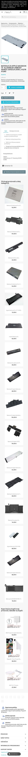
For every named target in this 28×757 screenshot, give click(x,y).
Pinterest (13, 93)
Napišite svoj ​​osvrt (7, 98)
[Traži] (14, 16)
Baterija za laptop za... (14, 520)
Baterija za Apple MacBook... (14, 415)
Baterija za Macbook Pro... (14, 231)
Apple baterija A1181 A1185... (14, 546)
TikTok (2, 701)
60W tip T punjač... (14, 685)
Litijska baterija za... (14, 336)
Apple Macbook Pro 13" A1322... (14, 310)
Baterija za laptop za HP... (14, 363)
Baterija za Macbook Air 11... (14, 494)
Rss (10, 697)
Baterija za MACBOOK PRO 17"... (14, 599)
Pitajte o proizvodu (11, 102)
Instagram (23, 697)
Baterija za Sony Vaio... (14, 258)
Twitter (6, 697)
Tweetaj (9, 93)
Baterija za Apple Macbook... (14, 389)
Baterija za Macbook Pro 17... (14, 284)
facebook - (4, 755)
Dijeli (5, 93)
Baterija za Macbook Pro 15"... (14, 205)
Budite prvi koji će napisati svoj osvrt (14, 172)
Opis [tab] (5, 131)
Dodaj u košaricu (15, 87)
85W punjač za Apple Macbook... (14, 633)
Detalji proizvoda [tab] (14, 131)
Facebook (2, 697)
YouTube (15, 697)
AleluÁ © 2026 (5, 752)
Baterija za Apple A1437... (14, 441)
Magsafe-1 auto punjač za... (14, 659)
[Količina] (3, 87)
